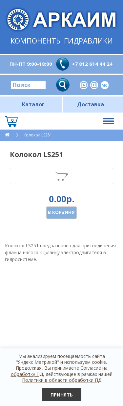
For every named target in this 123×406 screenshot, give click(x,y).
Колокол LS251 (38, 135)
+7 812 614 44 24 (92, 64)
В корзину (61, 212)
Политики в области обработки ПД (61, 380)
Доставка (90, 104)
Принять (62, 395)
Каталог (33, 104)
